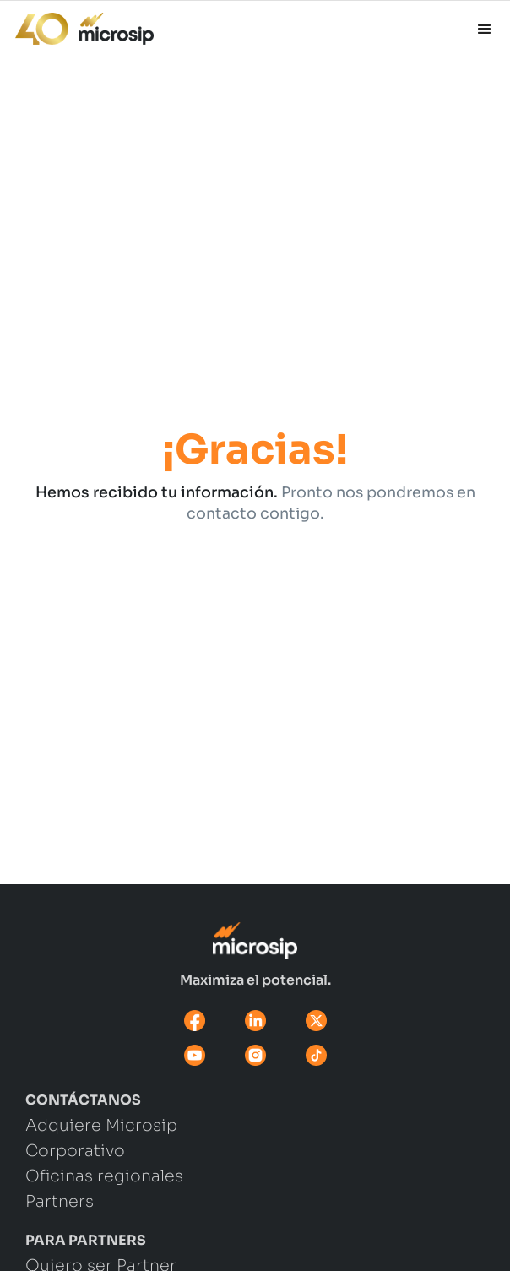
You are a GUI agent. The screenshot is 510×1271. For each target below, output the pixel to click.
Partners (59, 1202)
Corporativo (75, 1152)
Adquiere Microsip (101, 1126)
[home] (77, 24)
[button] (484, 29)
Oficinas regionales (104, 1177)
